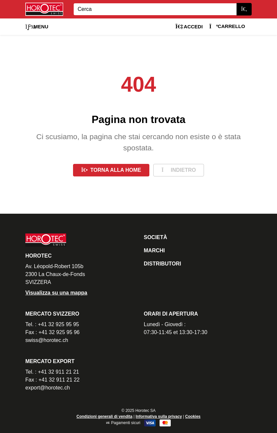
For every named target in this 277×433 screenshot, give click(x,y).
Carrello (227, 26)
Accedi (189, 26)
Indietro (179, 170)
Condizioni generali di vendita (104, 416)
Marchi (154, 250)
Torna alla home (111, 170)
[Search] (155, 9)
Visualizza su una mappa (56, 292)
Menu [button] (36, 27)
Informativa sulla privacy (159, 416)
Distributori (162, 263)
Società (155, 237)
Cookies (193, 416)
